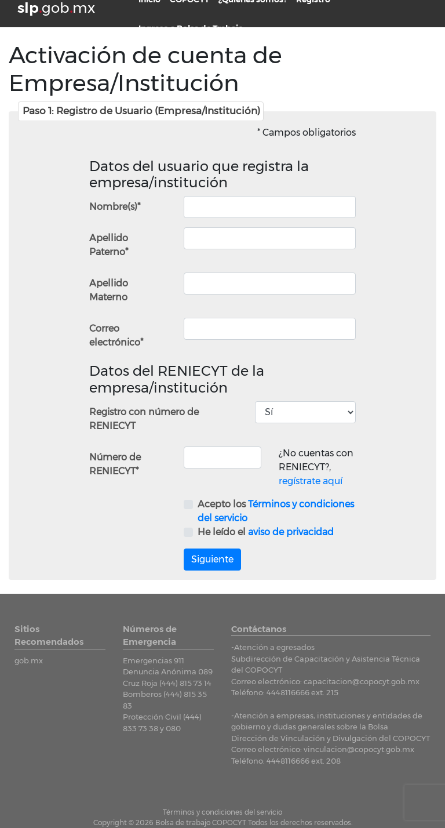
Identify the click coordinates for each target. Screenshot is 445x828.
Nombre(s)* (114, 206)
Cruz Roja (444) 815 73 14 (167, 683)
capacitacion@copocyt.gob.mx (362, 681)
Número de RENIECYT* (115, 464)
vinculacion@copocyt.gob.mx (359, 749)
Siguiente (212, 559)
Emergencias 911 (153, 660)
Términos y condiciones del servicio (222, 812)
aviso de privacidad (291, 532)
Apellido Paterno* (108, 245)
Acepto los (276, 511)
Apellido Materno (108, 290)
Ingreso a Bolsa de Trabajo (190, 28)
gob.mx (28, 660)
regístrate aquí (310, 480)
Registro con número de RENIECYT (144, 418)
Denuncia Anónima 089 (168, 671)
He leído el (266, 532)
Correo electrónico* (116, 335)
